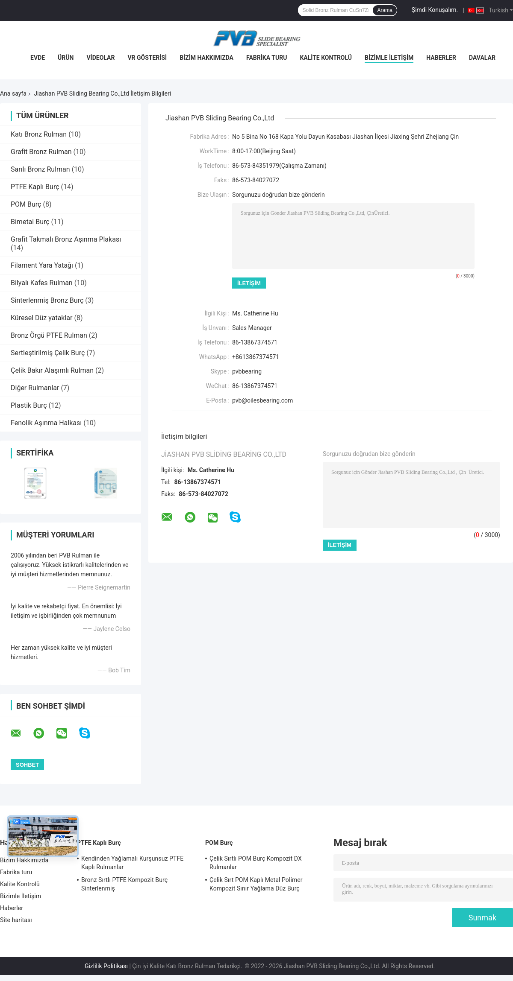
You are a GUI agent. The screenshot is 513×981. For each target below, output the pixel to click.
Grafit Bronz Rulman (41, 152)
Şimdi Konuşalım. (435, 9)
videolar (100, 57)
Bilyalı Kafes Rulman (42, 283)
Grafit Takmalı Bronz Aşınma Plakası (66, 239)
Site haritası (16, 920)
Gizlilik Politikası (106, 966)
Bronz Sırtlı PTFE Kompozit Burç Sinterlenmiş (124, 884)
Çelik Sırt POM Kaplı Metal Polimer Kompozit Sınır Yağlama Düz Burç (256, 884)
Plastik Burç (29, 405)
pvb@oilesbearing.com (262, 400)
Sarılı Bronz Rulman (40, 169)
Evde (37, 57)
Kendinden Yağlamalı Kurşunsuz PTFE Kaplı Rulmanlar (132, 862)
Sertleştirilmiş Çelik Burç (48, 353)
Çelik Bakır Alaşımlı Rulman (52, 370)
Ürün (66, 57)
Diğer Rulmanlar (35, 388)
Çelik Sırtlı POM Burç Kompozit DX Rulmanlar (255, 862)
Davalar (482, 57)
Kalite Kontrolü (326, 57)
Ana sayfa (13, 93)
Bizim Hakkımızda (206, 57)
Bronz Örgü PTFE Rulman (49, 335)
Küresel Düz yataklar (41, 318)
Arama (384, 10)
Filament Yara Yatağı (42, 265)
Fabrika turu (266, 57)
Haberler (441, 57)
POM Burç (26, 204)
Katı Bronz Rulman (39, 134)
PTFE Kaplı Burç (35, 187)
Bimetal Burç (30, 222)
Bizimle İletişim (389, 57)
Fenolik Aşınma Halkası (46, 423)
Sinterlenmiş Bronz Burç (47, 300)
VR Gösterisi (147, 57)
